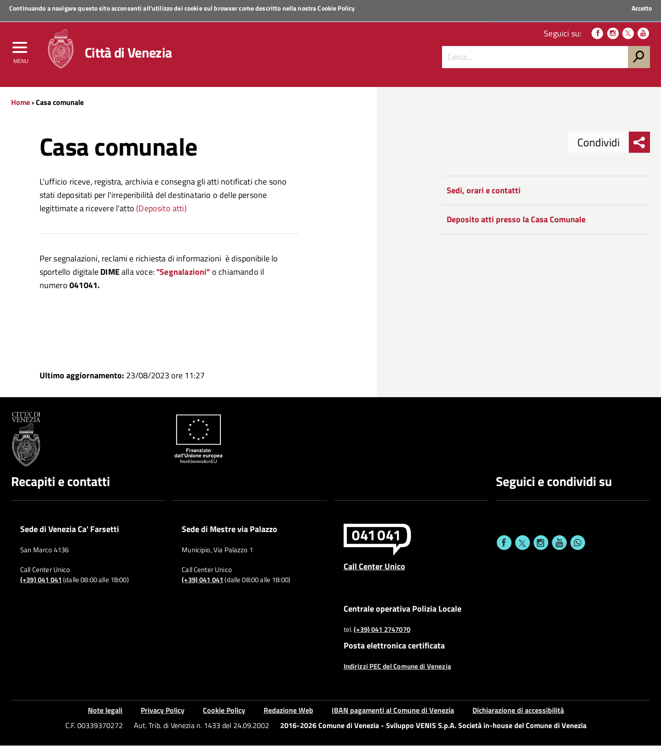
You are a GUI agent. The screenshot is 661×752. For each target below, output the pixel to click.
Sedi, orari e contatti (484, 197)
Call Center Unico (374, 573)
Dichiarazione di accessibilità (518, 717)
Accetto (642, 8)
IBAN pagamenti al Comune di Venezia (393, 717)
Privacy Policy (162, 717)
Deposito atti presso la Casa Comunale (516, 226)
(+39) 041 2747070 (382, 636)
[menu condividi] (639, 149)
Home (20, 109)
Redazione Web (288, 717)
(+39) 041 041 (41, 587)
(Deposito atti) (161, 214)
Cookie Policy (336, 8)
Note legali (105, 717)
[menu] (20, 54)
